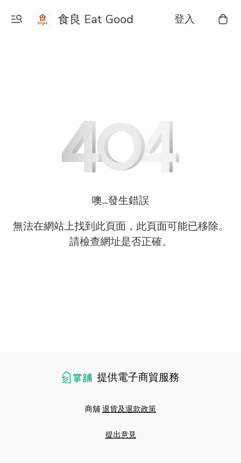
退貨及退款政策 (129, 409)
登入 (184, 19)
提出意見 (120, 435)
